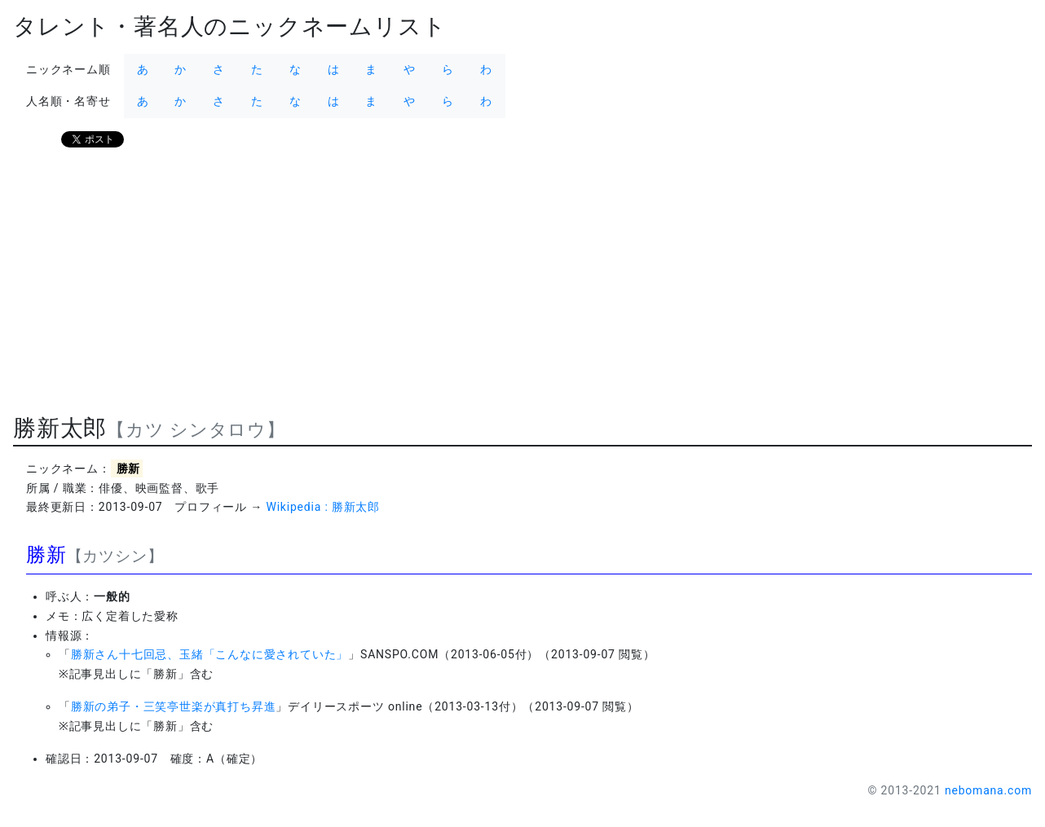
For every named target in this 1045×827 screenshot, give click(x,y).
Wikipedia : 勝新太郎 (323, 506)
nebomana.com (988, 790)
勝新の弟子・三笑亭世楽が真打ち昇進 (173, 706)
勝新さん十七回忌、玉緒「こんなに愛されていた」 (209, 654)
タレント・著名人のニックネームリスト (229, 26)
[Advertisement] (502, 288)
